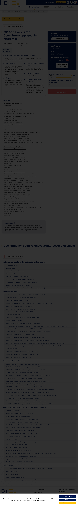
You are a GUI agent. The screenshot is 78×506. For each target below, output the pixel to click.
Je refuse (67, 499)
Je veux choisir (67, 503)
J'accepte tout (67, 496)
